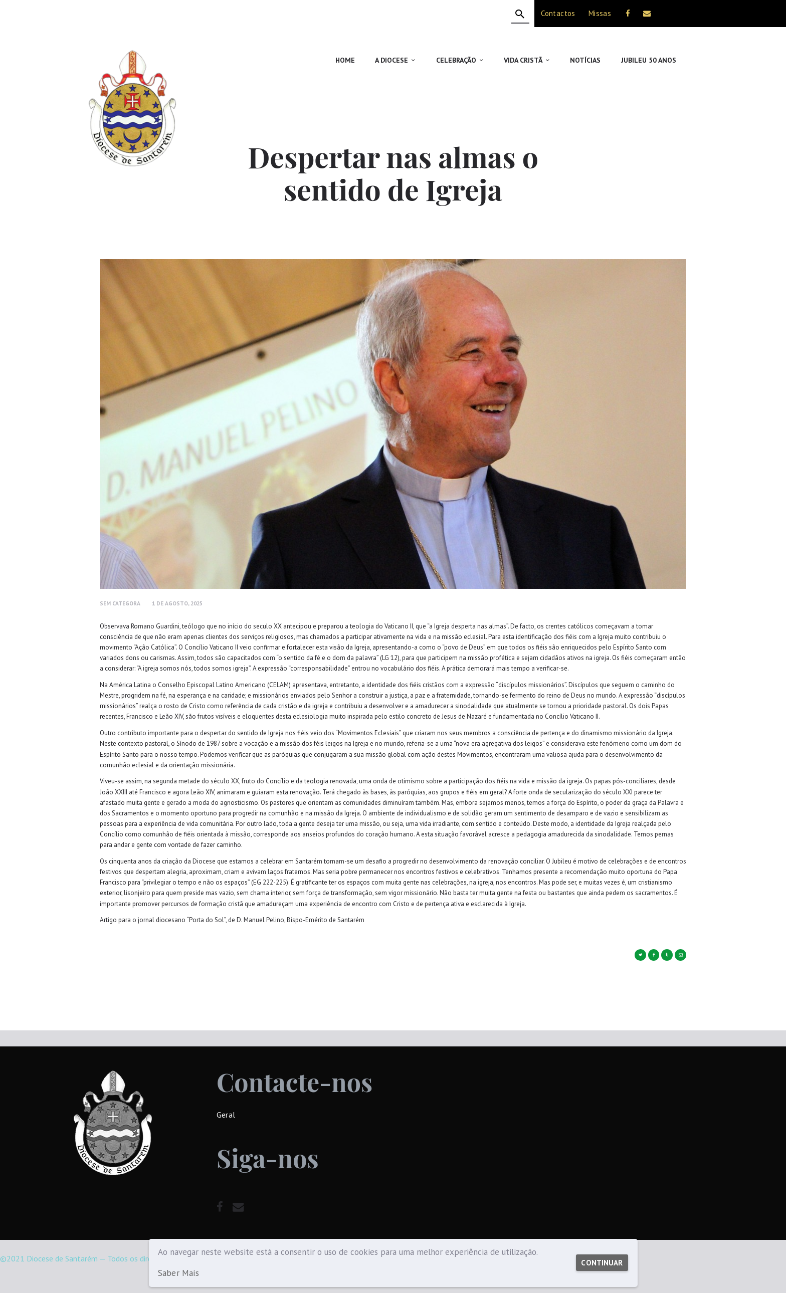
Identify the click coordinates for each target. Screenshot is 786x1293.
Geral (226, 1115)
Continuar (599, 1257)
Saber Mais (178, 1273)
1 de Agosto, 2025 (177, 603)
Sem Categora (120, 603)
